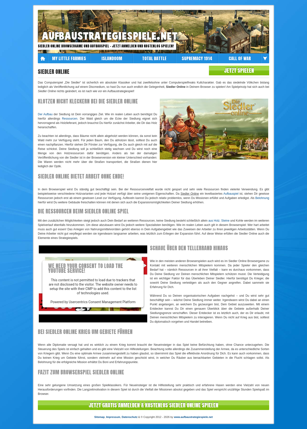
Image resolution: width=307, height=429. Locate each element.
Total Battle (154, 58)
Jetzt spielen (239, 70)
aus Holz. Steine (218, 220)
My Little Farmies (69, 58)
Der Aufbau (45, 114)
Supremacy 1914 (197, 58)
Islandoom (111, 58)
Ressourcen (69, 118)
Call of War (240, 58)
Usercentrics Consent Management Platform (102, 302)
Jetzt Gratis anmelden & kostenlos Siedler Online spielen (153, 405)
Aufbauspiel (231, 193)
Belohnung (262, 198)
